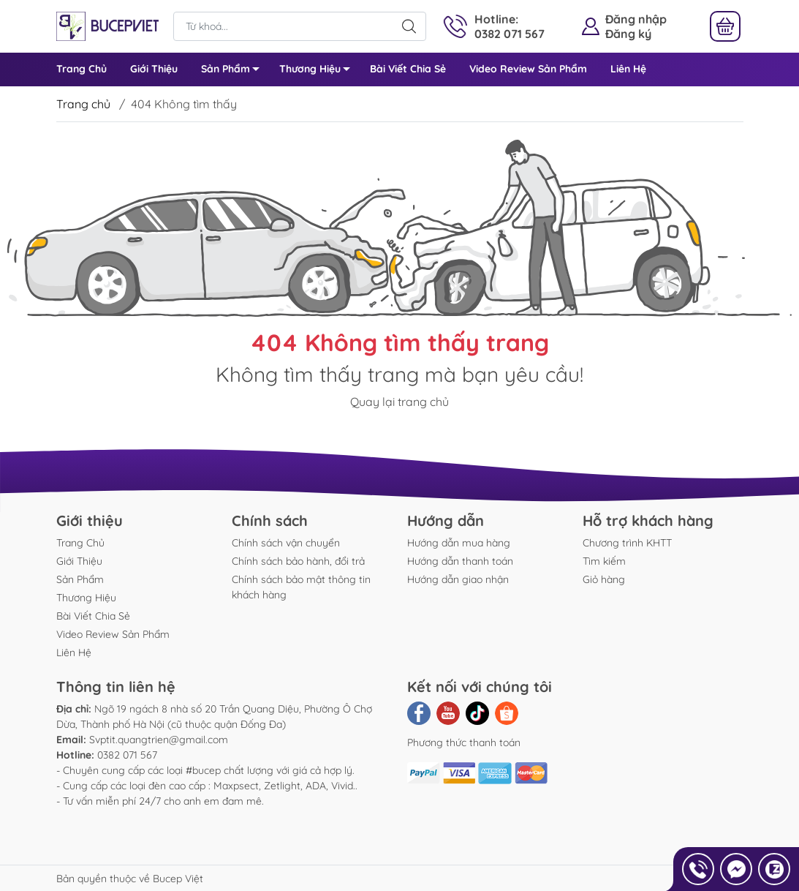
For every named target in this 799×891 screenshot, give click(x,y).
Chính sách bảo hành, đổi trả (298, 561)
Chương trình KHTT (627, 542)
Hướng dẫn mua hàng (458, 542)
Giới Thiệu (154, 68)
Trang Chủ (81, 68)
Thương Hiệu (318, 71)
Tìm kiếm (604, 561)
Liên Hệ (628, 68)
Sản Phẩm (234, 71)
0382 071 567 (127, 755)
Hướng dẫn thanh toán (460, 561)
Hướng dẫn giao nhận (458, 579)
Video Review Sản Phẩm (528, 68)
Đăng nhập (636, 19)
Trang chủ (83, 104)
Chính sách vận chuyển (286, 542)
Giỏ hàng (604, 579)
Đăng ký (628, 33)
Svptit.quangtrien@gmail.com (158, 739)
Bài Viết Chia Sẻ (408, 68)
